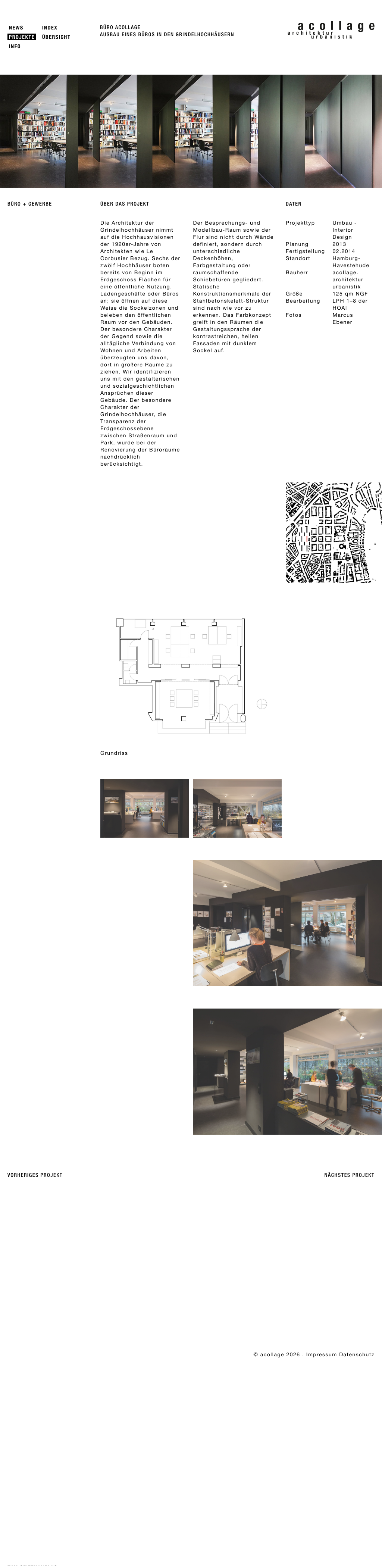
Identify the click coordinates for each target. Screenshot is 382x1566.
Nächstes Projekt (350, 1175)
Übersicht (56, 37)
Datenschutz (357, 1354)
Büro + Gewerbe (29, 204)
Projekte (22, 37)
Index (49, 28)
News (16, 28)
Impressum (321, 1354)
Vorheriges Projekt (35, 1175)
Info (15, 46)
